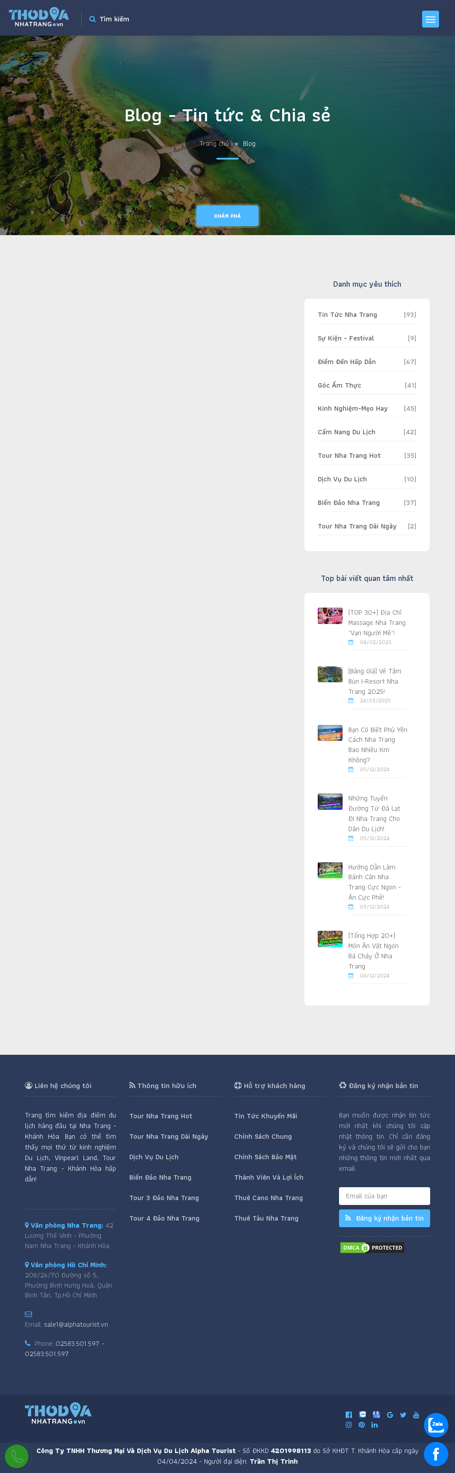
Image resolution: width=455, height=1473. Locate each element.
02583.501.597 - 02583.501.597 (64, 1348)
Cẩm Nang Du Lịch (346, 431)
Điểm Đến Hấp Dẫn (347, 361)
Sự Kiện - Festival (346, 338)
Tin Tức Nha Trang (347, 314)
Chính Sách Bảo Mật (265, 1156)
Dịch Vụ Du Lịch (342, 478)
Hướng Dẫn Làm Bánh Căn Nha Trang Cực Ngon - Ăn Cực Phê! (374, 882)
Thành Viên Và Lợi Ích (268, 1177)
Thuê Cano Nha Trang (268, 1197)
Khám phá (227, 216)
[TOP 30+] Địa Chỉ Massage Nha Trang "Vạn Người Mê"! (377, 622)
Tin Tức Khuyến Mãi (265, 1115)
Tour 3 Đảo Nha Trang (164, 1197)
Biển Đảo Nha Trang (349, 502)
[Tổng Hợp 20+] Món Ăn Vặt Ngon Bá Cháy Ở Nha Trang (373, 951)
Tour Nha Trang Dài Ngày (357, 526)
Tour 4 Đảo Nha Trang (164, 1218)
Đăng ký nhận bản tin (384, 1218)
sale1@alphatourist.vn (76, 1324)
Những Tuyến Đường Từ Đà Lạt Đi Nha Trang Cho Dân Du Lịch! (374, 813)
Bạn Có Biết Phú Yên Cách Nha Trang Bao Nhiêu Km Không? (377, 745)
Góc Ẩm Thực (339, 385)
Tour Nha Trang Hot (349, 455)
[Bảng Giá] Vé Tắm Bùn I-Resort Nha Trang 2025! (374, 681)
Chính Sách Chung (263, 1136)
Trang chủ (214, 144)
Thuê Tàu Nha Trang (266, 1218)
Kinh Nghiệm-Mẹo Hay (352, 408)
